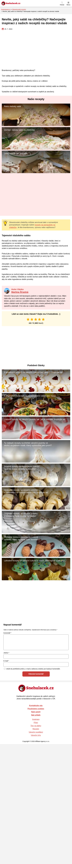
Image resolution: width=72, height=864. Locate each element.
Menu (68, 5)
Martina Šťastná (19, 292)
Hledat (62, 5)
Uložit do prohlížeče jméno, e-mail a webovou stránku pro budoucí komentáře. (33, 669)
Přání (36, 723)
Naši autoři (36, 712)
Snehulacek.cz (6, 9)
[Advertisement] (36, 50)
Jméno (6, 653)
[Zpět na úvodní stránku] (16, 3)
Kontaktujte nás (36, 705)
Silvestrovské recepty (19, 9)
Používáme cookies (36, 709)
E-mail (6, 661)
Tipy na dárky (35, 726)
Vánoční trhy (36, 735)
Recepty (36, 729)
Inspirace (36, 719)
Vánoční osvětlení (36, 732)
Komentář (7, 633)
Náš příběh (36, 715)
